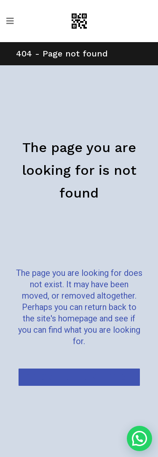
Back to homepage (79, 377)
